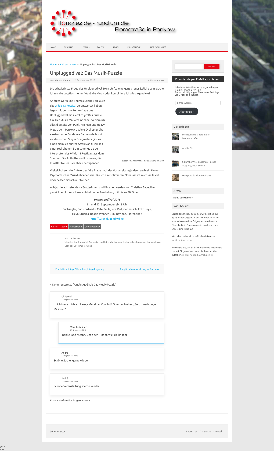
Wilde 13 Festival (65, 105)
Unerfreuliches (157, 47)
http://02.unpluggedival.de (107, 218)
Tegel (116, 47)
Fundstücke (133, 47)
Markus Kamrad (63, 80)
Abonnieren (186, 111)
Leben (84, 47)
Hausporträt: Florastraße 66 (196, 175)
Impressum (192, 431)
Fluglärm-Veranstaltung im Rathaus (141, 269)
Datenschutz (207, 431)
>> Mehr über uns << (182, 240)
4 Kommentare (156, 80)
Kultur (63, 64)
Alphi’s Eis (187, 148)
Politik (100, 47)
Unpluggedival (92, 226)
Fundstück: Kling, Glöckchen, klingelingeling (78, 269)
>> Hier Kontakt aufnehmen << (197, 255)
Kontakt (219, 431)
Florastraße (76, 226)
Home (53, 47)
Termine (68, 47)
